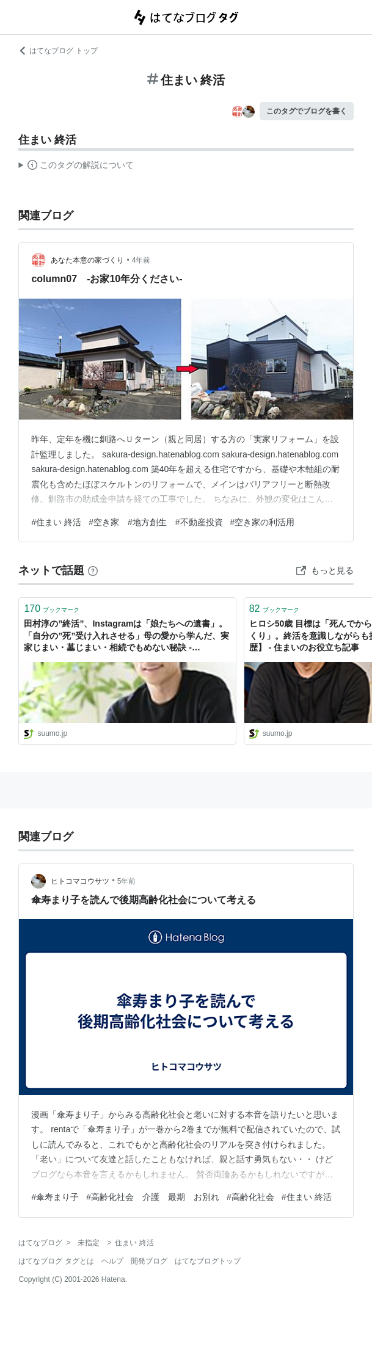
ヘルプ (112, 1261)
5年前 (126, 881)
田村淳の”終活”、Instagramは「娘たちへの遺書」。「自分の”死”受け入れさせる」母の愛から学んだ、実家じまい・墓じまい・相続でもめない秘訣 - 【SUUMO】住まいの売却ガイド (126, 637)
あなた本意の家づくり (87, 260)
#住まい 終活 (56, 522)
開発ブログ (149, 1261)
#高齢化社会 (250, 1197)
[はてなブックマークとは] (93, 570)
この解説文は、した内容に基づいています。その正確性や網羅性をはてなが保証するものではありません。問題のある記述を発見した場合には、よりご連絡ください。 (76, 166)
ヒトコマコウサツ (80, 881)
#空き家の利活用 (262, 522)
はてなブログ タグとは (55, 1261)
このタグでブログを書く (306, 111)
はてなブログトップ (208, 1261)
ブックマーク (51, 608)
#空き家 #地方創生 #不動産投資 (155, 522)
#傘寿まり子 (55, 1197)
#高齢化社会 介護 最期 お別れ (152, 1197)
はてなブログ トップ (57, 50)
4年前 (141, 260)
